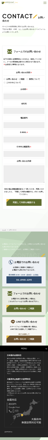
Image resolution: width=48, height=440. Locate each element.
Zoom (11, 363)
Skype (16, 363)
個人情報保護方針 (15, 192)
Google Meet (23, 363)
